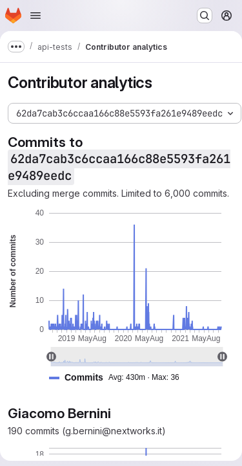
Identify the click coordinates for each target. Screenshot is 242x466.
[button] (119, 377)
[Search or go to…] (204, 15)
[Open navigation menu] (35, 15)
